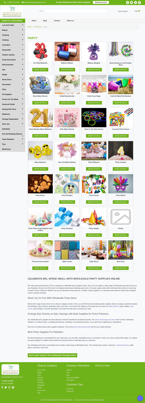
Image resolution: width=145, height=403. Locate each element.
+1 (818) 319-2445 (12, 2)
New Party (121, 261)
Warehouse (6, 149)
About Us (69, 370)
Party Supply (94, 228)
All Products (70, 380)
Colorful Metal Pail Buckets (120, 96)
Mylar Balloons (40, 162)
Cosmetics (12, 45)
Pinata (120, 228)
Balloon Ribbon (67, 63)
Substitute (6, 129)
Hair (12, 69)
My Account (70, 391)
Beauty (12, 30)
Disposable (12, 50)
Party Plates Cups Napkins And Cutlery (40, 229)
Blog (45, 20)
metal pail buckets (122, 345)
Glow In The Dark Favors (93, 129)
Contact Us (69, 389)
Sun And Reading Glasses (12, 134)
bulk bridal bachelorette (82, 327)
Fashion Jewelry (12, 55)
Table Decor (93, 261)
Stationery (12, 114)
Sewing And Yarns (12, 109)
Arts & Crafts (42, 370)
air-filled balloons (113, 306)
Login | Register (123, 11)
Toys (12, 144)
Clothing (12, 40)
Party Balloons (94, 162)
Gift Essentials (12, 65)
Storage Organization (12, 119)
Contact (57, 20)
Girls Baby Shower (67, 129)
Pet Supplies (12, 94)
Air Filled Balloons (40, 63)
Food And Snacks (12, 60)
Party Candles (120, 162)
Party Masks (120, 195)
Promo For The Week (12, 99)
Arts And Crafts (12, 25)
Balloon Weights (94, 63)
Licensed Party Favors (120, 129)
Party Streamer (67, 228)
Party (12, 89)
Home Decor (12, 79)
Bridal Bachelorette (67, 96)
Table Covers (67, 261)
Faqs (68, 372)
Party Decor (40, 195)
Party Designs (67, 195)
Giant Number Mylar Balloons (40, 129)
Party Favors (94, 195)
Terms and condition (72, 377)
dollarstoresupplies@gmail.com (34, 2)
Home (34, 20)
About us (70, 20)
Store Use (12, 124)
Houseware (12, 84)
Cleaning (12, 35)
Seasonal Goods (12, 104)
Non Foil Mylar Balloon (67, 162)
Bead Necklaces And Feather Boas (121, 64)
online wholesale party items (105, 319)
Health (12, 74)
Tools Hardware (12, 139)
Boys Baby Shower (40, 96)
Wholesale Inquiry (101, 2)
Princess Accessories (40, 261)
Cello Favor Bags (93, 96)
